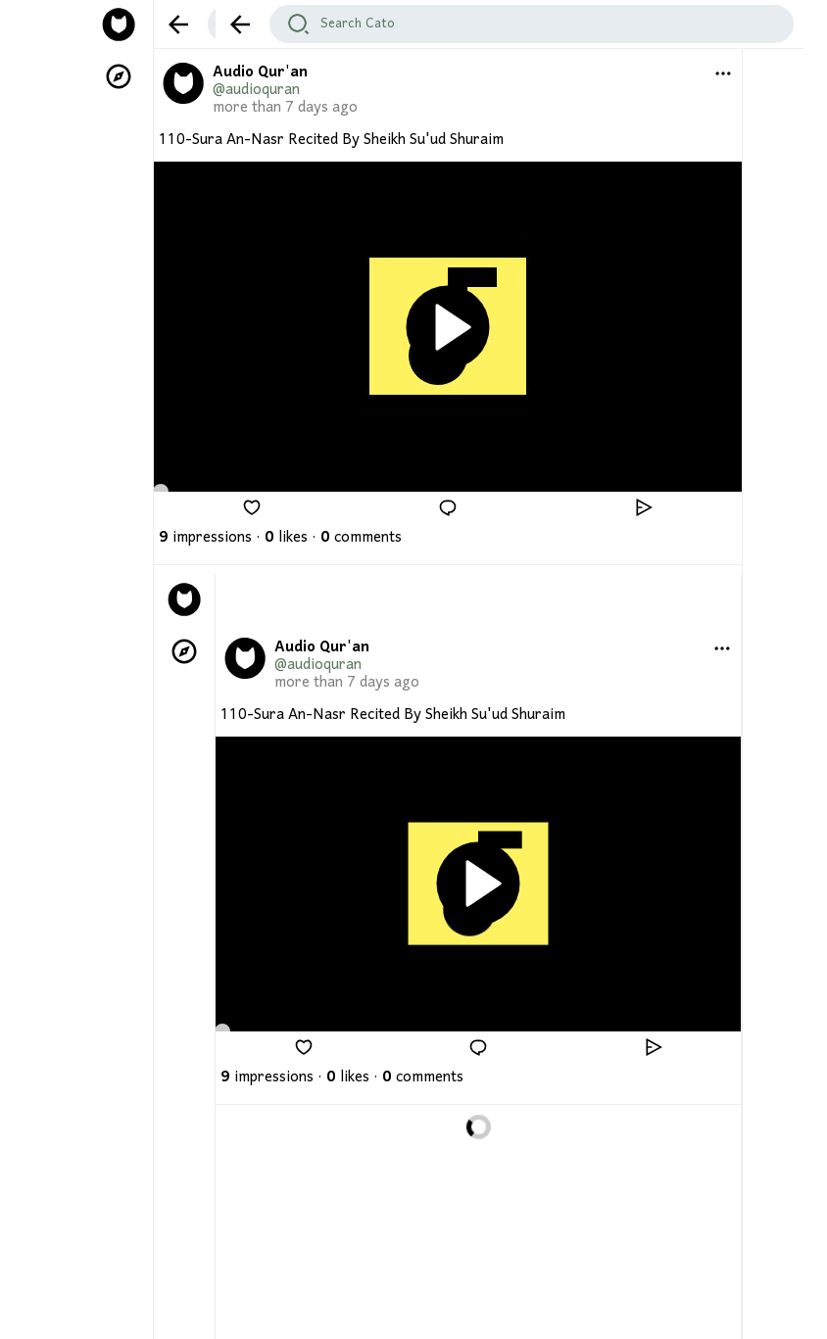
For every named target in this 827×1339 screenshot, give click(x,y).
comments (361, 537)
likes (286, 537)
